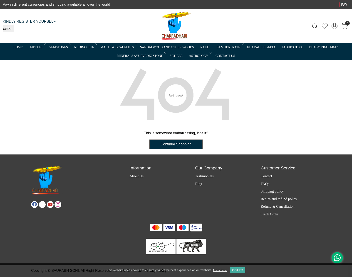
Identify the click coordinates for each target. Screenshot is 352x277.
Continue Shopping (176, 144)
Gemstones (59, 47)
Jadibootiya (292, 47)
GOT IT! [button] (237, 270)
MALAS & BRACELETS (118, 47)
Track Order (269, 214)
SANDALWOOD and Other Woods (167, 47)
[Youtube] (50, 204)
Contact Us (225, 56)
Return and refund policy (279, 199)
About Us (136, 176)
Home (18, 47)
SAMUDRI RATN (230, 47)
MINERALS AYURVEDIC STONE (141, 56)
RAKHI (205, 47)
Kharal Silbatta (261, 47)
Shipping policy (272, 191)
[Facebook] (34, 204)
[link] (315, 26)
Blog (198, 184)
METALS (37, 47)
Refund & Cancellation (277, 206)
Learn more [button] (220, 270)
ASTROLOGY (200, 56)
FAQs (265, 184)
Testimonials (204, 176)
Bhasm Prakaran (324, 47)
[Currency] (8, 28)
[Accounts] (334, 26)
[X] (42, 204)
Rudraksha (85, 47)
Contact (266, 176)
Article (176, 56)
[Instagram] (58, 204)
